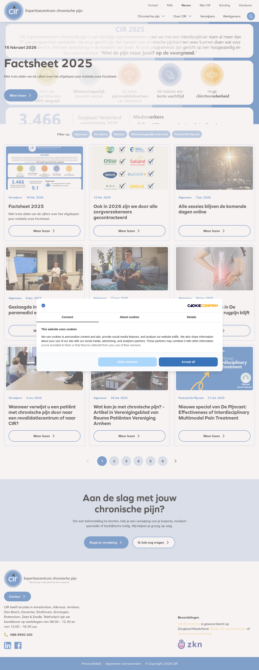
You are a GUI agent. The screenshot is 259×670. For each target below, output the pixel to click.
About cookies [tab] (129, 317)
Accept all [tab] (188, 361)
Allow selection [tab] (127, 361)
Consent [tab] (67, 317)
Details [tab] (191, 317)
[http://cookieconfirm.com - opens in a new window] (202, 305)
